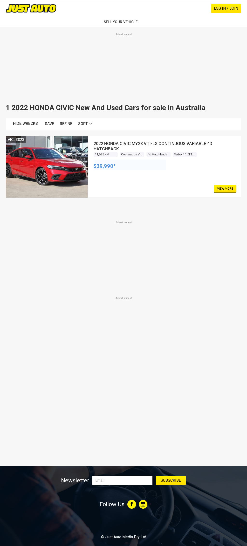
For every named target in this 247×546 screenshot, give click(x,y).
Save (49, 123)
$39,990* (105, 166)
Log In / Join (226, 8)
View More (225, 188)
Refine (66, 123)
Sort (85, 123)
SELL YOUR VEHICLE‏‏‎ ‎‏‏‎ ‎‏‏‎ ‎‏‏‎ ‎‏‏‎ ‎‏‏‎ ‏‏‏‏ (123, 22)
